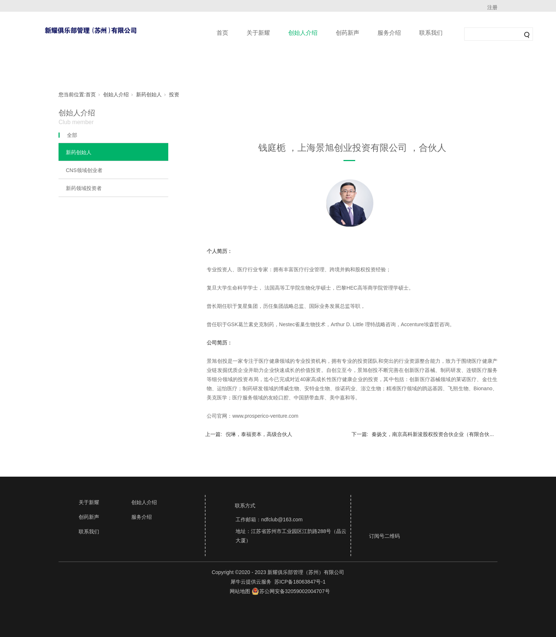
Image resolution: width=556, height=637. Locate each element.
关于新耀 (258, 33)
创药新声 (347, 33)
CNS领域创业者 (84, 170)
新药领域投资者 (84, 188)
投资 (174, 94)
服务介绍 (389, 33)
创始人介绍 (303, 33)
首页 (222, 33)
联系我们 (431, 33)
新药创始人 (149, 94)
